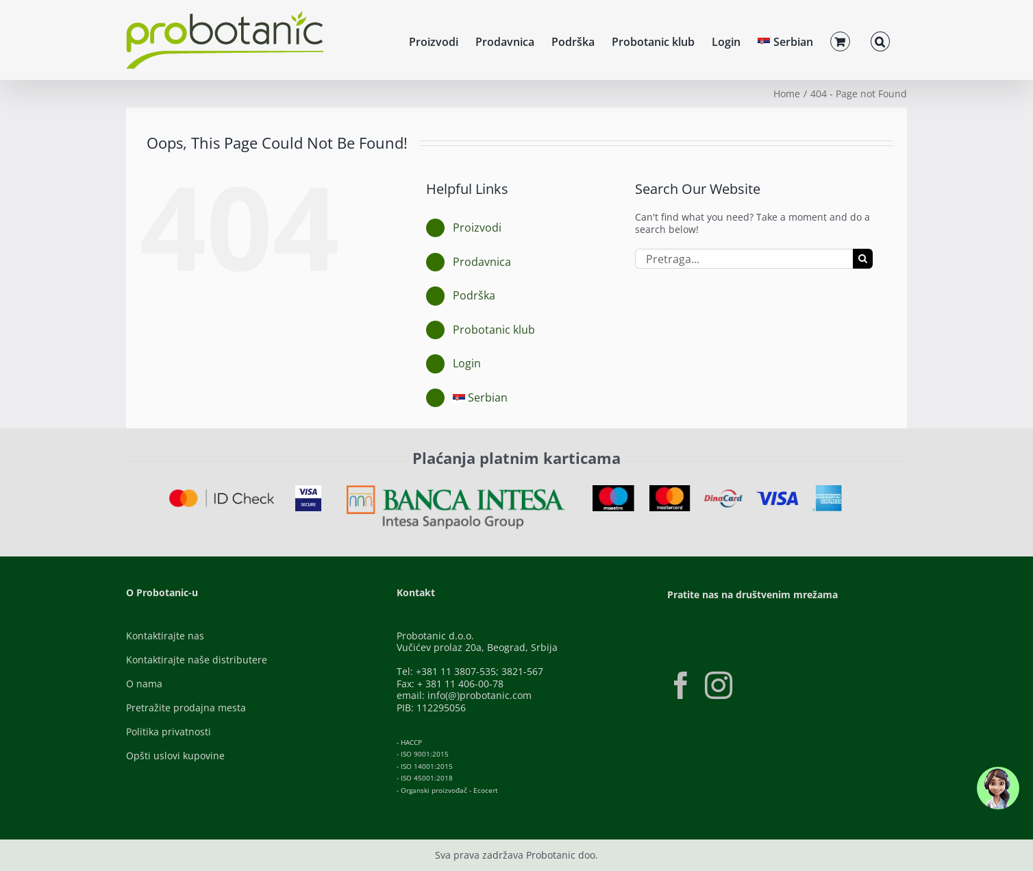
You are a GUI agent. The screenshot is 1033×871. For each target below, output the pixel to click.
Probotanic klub (494, 329)
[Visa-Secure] (308, 489)
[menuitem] (785, 39)
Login (467, 363)
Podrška (474, 295)
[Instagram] (718, 685)
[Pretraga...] (744, 259)
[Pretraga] (863, 259)
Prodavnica (482, 261)
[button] (880, 39)
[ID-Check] (221, 493)
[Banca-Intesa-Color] (456, 489)
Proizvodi (477, 227)
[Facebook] (681, 685)
